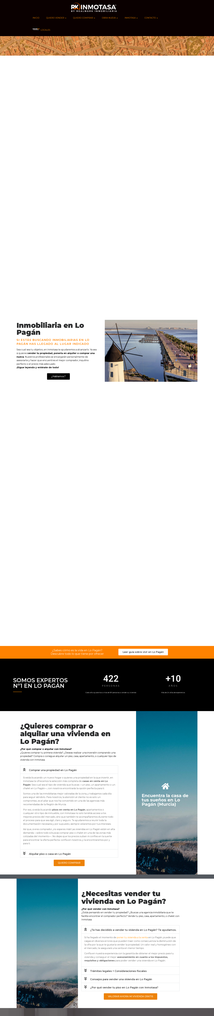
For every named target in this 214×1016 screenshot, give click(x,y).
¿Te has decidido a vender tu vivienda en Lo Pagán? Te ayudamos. (133, 930)
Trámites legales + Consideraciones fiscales (118, 971)
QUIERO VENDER (56, 18)
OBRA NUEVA (110, 18)
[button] (69, 770)
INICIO (36, 18)
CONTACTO (151, 18)
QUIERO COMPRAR (84, 18)
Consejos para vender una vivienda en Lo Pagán (121, 979)
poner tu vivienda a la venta (132, 937)
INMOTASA (131, 18)
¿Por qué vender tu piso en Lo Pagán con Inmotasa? (124, 987)
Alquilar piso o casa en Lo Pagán (50, 854)
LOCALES (41, 29)
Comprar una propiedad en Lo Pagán (53, 770)
